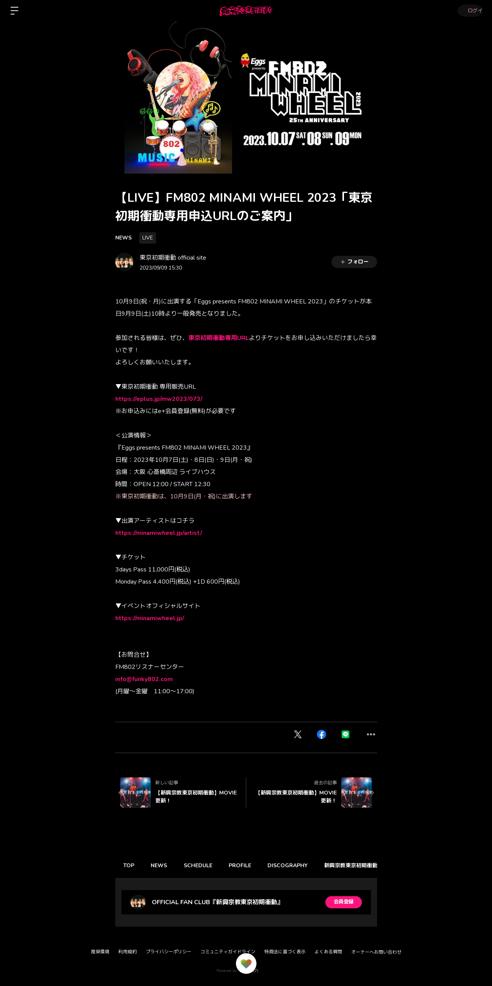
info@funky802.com (144, 679)
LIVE (147, 237)
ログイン (469, 11)
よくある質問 (328, 952)
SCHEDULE (204, 865)
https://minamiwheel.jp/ (149, 618)
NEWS (123, 237)
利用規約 (127, 952)
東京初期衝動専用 (212, 338)
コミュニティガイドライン (228, 952)
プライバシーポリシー (168, 952)
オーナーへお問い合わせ (376, 952)
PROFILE (249, 865)
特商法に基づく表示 (285, 952)
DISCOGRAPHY (299, 865)
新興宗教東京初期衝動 (365, 865)
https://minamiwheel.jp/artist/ (158, 533)
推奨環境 (100, 952)
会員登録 (343, 902)
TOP (130, 865)
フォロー (354, 261)
